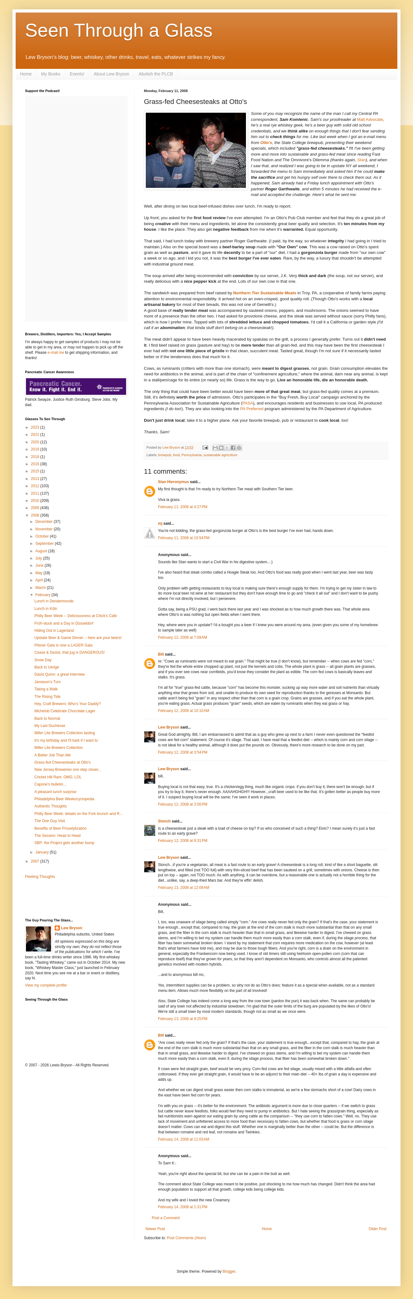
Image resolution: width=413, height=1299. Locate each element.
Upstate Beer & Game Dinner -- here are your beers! (78, 638)
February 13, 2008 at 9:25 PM (182, 1019)
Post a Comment (166, 1218)
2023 (35, 427)
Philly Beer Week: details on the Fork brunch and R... (78, 814)
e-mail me (56, 352)
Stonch (164, 821)
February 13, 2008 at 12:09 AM (183, 887)
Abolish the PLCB (156, 73)
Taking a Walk (46, 689)
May (39, 573)
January (42, 852)
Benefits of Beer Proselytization (60, 828)
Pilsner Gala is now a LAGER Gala (63, 645)
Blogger (228, 1271)
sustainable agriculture (220, 455)
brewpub (164, 455)
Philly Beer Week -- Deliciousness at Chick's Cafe (75, 616)
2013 (35, 479)
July (39, 558)
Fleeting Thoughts (40, 876)
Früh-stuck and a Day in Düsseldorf (63, 623)
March (41, 587)
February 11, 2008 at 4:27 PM (182, 507)
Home (26, 73)
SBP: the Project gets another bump (64, 843)
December (44, 521)
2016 (35, 464)
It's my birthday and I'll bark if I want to (66, 740)
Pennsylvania (191, 455)
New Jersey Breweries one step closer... (67, 769)
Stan (361, 159)
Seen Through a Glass (118, 30)
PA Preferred (252, 408)
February (43, 595)
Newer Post (155, 1229)
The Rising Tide (47, 696)
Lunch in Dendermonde (54, 601)
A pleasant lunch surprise (55, 792)
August (41, 551)
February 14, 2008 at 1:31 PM (182, 1207)
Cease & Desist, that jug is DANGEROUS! (69, 652)
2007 (35, 861)
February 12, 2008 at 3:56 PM (182, 804)
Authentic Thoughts (50, 806)
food (176, 455)
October (42, 536)
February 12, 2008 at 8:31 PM (182, 840)
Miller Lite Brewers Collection (58, 747)
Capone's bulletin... (50, 784)
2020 (35, 442)
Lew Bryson (168, 727)
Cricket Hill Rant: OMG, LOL (58, 777)
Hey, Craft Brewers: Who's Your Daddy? (67, 704)
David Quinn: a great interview (59, 674)
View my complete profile (46, 985)
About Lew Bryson (112, 73)
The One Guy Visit (49, 821)
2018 (35, 457)
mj (160, 523)
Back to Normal (47, 718)
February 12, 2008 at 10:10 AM (183, 711)
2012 (35, 486)
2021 (35, 434)
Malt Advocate (370, 119)
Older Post (377, 1229)
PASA (247, 403)
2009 (35, 508)
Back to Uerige (46, 667)
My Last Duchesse (49, 726)
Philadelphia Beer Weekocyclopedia (64, 799)
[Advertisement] (61, 898)
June (39, 565)
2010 (35, 500)
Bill (161, 654)
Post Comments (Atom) (186, 1238)
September (45, 543)
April (39, 580)
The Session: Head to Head (57, 835)
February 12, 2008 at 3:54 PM (182, 752)
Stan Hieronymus (173, 482)
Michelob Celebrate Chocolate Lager (64, 711)
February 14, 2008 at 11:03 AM (183, 1139)
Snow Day (43, 660)
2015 (35, 471)
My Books (50, 73)
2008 (35, 515)
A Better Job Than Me (52, 755)
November (44, 529)
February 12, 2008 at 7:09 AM (182, 637)
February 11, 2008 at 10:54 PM (183, 538)
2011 (35, 493)
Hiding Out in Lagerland (54, 630)
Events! (77, 73)
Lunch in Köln (45, 608)
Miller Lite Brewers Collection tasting (64, 733)
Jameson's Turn (47, 682)
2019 (35, 449)
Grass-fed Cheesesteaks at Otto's (62, 762)
